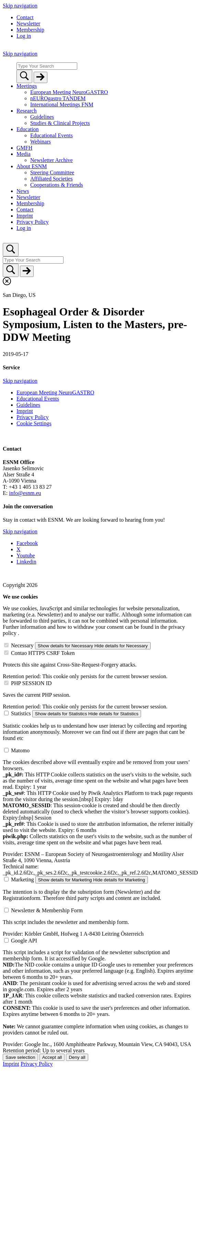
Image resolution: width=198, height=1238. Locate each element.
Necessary (22, 645)
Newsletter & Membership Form (47, 910)
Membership (30, 30)
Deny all (77, 1057)
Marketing (22, 879)
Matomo (20, 750)
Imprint (11, 1064)
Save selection (20, 1057)
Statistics (21, 713)
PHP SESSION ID (31, 683)
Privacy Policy (37, 1064)
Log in (23, 36)
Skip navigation (20, 6)
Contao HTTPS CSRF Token (43, 653)
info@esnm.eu (25, 493)
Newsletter (28, 23)
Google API (24, 941)
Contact (25, 17)
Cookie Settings (33, 423)
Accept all (52, 1057)
